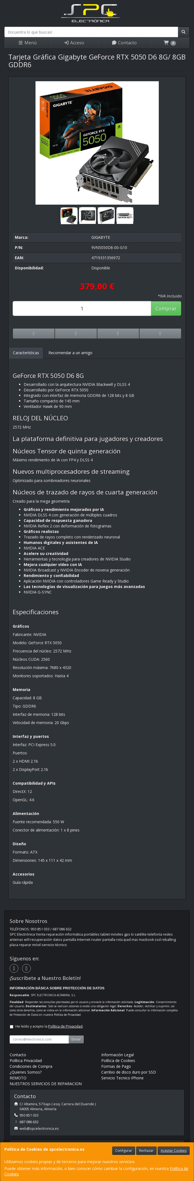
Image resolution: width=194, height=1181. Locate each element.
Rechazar (146, 1150)
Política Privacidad (26, 1060)
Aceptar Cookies (174, 1150)
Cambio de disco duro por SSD (128, 1072)
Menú (27, 43)
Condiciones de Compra (31, 1066)
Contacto (124, 43)
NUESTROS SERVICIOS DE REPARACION (46, 1083)
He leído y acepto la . (49, 1026)
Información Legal (117, 1054)
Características (26, 352)
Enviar (76, 1039)
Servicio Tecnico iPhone (122, 1077)
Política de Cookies (118, 1060)
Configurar (123, 1150)
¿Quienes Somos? (26, 1072)
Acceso (74, 43)
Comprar (166, 308)
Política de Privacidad (67, 1015)
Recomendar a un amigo (70, 352)
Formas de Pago (116, 1066)
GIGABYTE (100, 237)
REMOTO (18, 1077)
